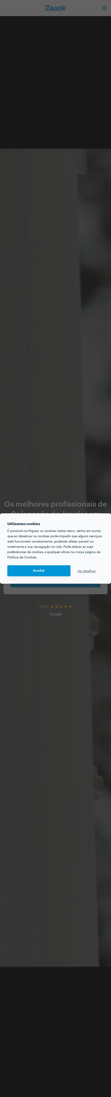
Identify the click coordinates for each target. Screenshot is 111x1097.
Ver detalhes (86, 570)
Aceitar (39, 570)
